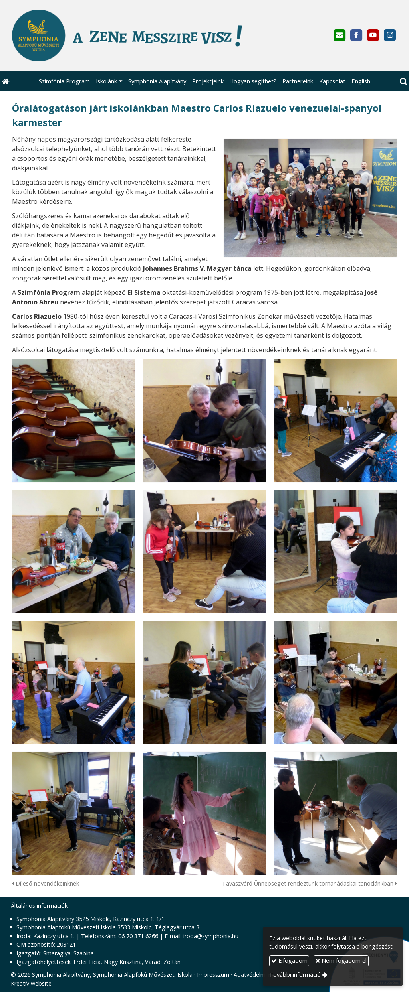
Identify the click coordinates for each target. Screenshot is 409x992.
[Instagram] (390, 35)
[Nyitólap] (135, 35)
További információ (295, 974)
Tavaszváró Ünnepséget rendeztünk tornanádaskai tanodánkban (309, 883)
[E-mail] (339, 35)
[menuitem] (64, 81)
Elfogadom (289, 960)
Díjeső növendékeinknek (45, 883)
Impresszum (213, 974)
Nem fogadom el (341, 960)
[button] (403, 81)
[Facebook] (356, 35)
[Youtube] (373, 35)
